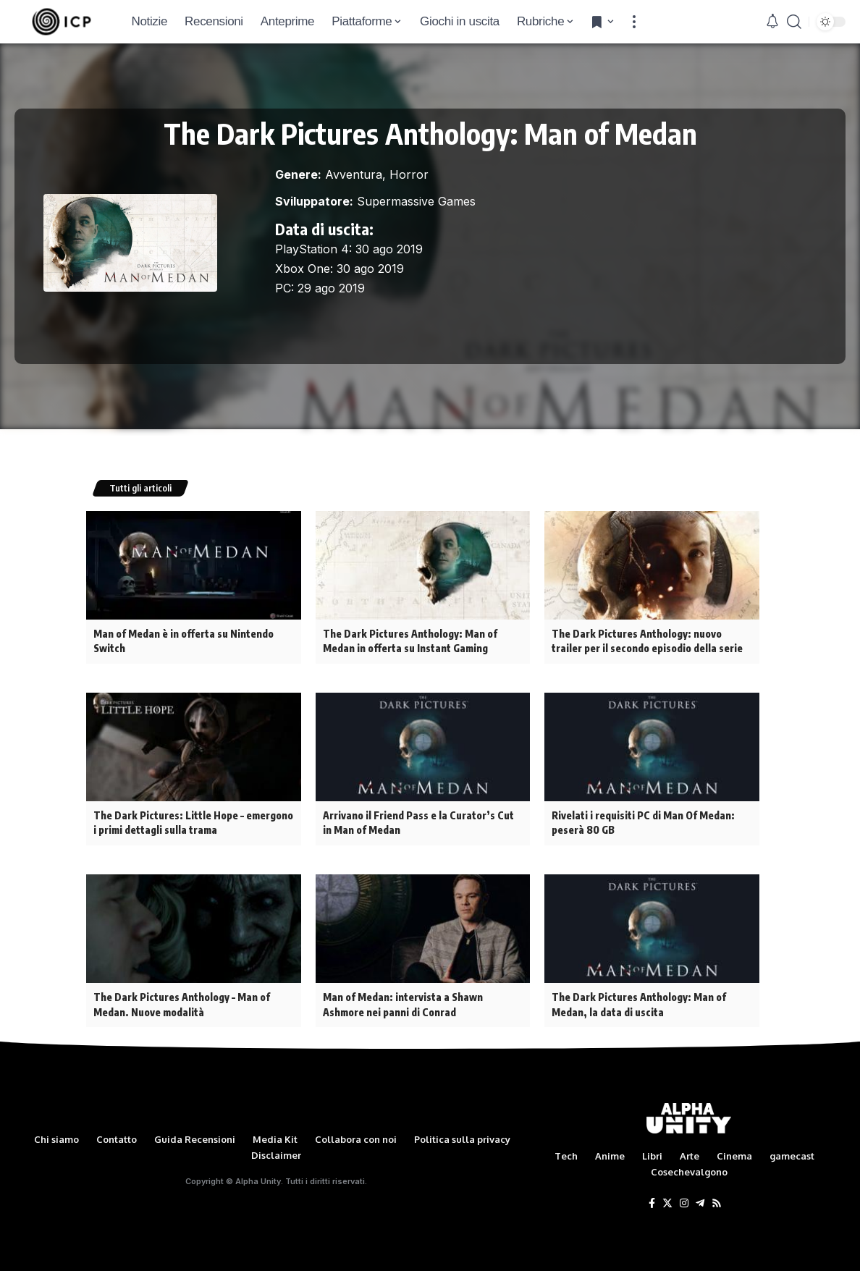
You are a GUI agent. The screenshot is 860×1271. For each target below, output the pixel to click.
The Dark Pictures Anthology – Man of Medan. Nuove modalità (180, 1001)
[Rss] (716, 1199)
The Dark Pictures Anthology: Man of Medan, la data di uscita (637, 1001)
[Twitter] (667, 1199)
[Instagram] (684, 1199)
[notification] (772, 22)
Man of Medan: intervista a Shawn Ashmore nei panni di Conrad (402, 1001)
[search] (794, 21)
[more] (634, 21)
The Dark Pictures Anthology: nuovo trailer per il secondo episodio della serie (651, 641)
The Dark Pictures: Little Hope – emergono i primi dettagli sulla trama (191, 821)
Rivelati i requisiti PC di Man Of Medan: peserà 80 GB (642, 821)
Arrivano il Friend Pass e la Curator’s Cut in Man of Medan (422, 821)
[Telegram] (700, 1199)
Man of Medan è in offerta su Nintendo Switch (183, 641)
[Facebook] (652, 1199)
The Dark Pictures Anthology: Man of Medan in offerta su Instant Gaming (408, 641)
